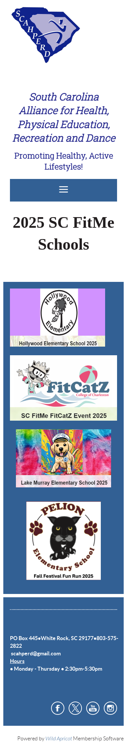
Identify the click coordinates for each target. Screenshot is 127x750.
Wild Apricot (58, 739)
